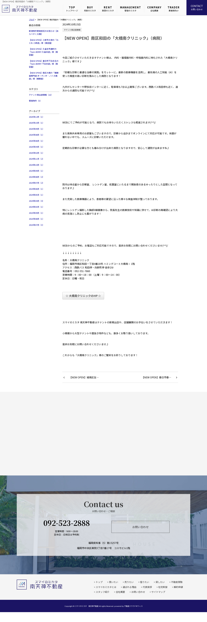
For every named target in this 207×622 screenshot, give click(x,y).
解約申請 (178, 587)
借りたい (144, 582)
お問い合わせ (196, 7)
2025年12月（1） (36, 116)
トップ (99, 582)
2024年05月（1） (36, 194)
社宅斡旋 (162, 587)
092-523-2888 (66, 523)
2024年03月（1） (36, 206)
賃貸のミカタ (108, 8)
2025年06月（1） (36, 140)
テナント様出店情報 (72, 29)
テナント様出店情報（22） (41, 94)
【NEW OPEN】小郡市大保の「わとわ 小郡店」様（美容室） (43, 41)
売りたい (129, 582)
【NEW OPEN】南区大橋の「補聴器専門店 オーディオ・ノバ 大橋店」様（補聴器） (43, 75)
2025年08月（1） (36, 134)
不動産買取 (176, 582)
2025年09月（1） (36, 128)
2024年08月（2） (36, 176)
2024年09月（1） (36, 170)
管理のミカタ (130, 8)
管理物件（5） (35, 100)
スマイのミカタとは (106, 587)
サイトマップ (158, 591)
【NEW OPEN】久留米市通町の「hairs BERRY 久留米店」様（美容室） (43, 51)
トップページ (72, 8)
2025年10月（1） (36, 122)
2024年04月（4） (36, 200)
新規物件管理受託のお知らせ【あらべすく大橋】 (44, 32)
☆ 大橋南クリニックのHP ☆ (83, 296)
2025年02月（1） (36, 152)
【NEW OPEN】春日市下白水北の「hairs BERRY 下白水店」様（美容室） (43, 63)
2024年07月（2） (36, 182)
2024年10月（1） (36, 164)
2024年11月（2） (36, 158)
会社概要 (154, 8)
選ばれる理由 (129, 587)
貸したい (160, 582)
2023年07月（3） (36, 224)
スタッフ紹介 (102, 591)
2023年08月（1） (36, 218)
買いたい (113, 582)
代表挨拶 (147, 587)
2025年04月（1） (36, 146)
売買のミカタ (90, 8)
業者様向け (174, 8)
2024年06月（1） (36, 188)
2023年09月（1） (36, 212)
